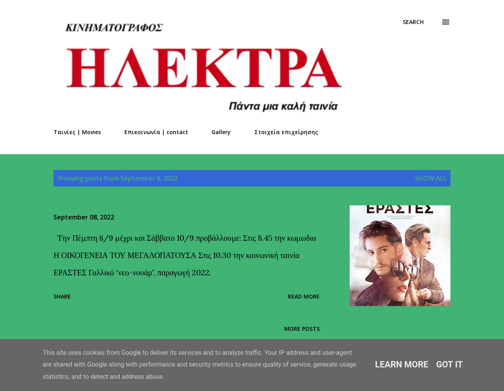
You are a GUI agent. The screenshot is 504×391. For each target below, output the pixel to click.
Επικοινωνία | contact (156, 132)
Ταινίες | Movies (77, 132)
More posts (302, 328)
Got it (449, 364)
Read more (304, 296)
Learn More (401, 364)
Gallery (221, 132)
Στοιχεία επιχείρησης (286, 132)
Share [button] (62, 296)
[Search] (413, 22)
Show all (431, 178)
